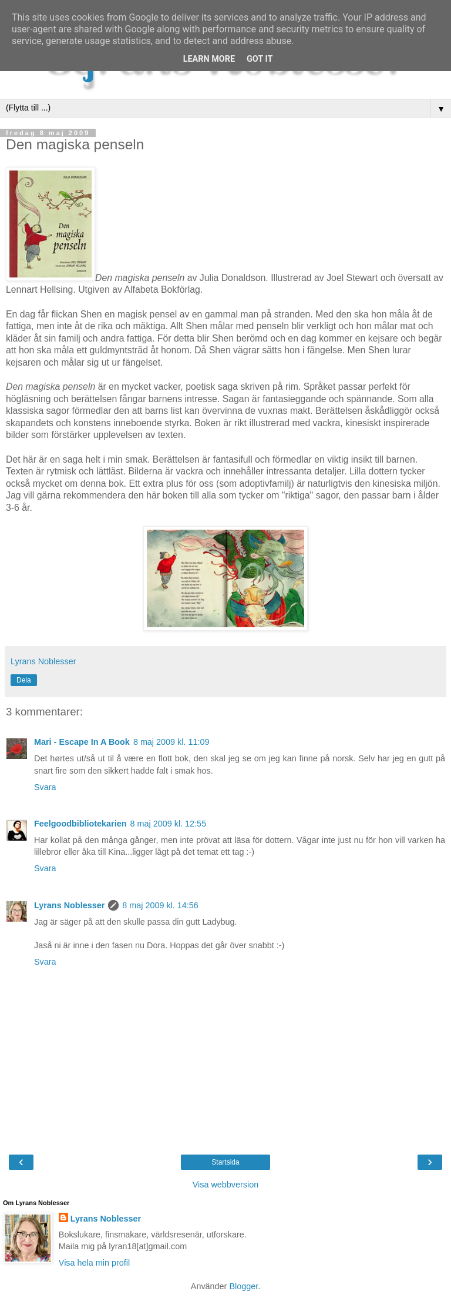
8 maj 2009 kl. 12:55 (168, 823)
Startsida (225, 1162)
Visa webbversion (226, 1184)
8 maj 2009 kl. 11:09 (171, 742)
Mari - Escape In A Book (82, 742)
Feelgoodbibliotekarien (80, 823)
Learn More (209, 59)
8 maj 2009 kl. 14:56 (160, 905)
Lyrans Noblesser (69, 905)
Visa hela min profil (94, 1262)
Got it (259, 59)
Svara (45, 787)
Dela (23, 680)
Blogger (243, 1286)
